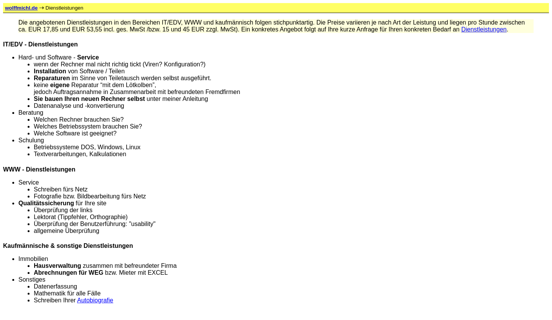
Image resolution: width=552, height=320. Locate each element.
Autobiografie (95, 300)
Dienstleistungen (483, 29)
